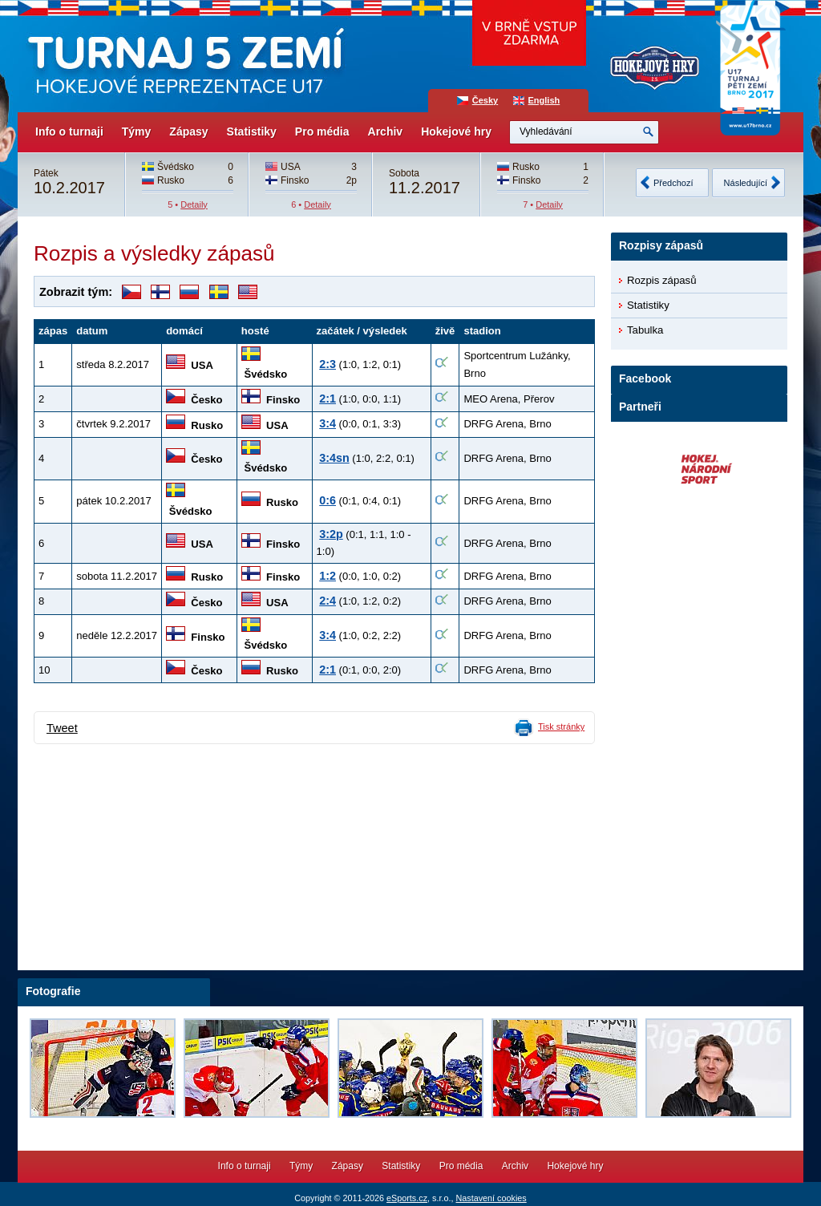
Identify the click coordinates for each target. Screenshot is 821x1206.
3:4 (327, 423)
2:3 (327, 364)
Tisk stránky (561, 726)
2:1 (327, 398)
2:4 (327, 600)
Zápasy (188, 131)
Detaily (194, 204)
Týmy (137, 131)
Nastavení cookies (490, 1198)
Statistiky (252, 131)
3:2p (331, 534)
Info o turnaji (69, 131)
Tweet (62, 728)
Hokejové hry (456, 131)
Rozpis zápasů (662, 280)
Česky (485, 100)
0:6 (327, 500)
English (544, 100)
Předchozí (673, 183)
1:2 (327, 575)
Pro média (322, 131)
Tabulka (645, 330)
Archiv (385, 131)
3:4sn (334, 457)
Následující (745, 183)
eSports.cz (406, 1198)
